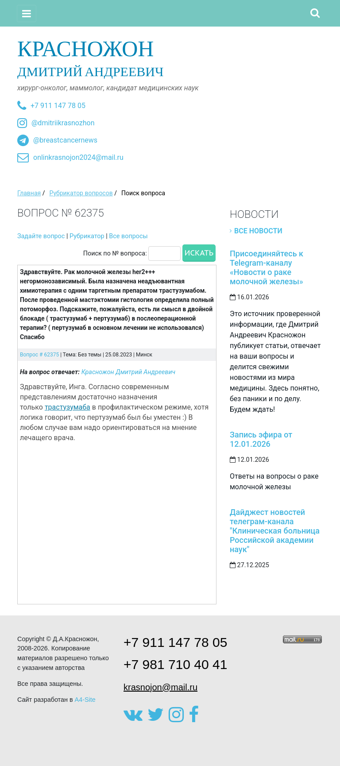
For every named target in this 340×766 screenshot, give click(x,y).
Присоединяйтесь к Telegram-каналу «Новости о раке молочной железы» (266, 267)
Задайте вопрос (41, 236)
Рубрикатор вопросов (80, 193)
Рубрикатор (87, 236)
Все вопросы (128, 236)
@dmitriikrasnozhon (62, 123)
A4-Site (85, 699)
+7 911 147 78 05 (58, 105)
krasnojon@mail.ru (160, 687)
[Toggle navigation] (26, 13)
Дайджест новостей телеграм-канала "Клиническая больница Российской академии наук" (275, 530)
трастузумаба (67, 407)
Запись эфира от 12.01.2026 (261, 439)
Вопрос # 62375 (39, 355)
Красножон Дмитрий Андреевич (128, 372)
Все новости (258, 231)
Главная (29, 193)
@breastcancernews (65, 140)
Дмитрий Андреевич (170, 57)
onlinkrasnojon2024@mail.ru (78, 157)
